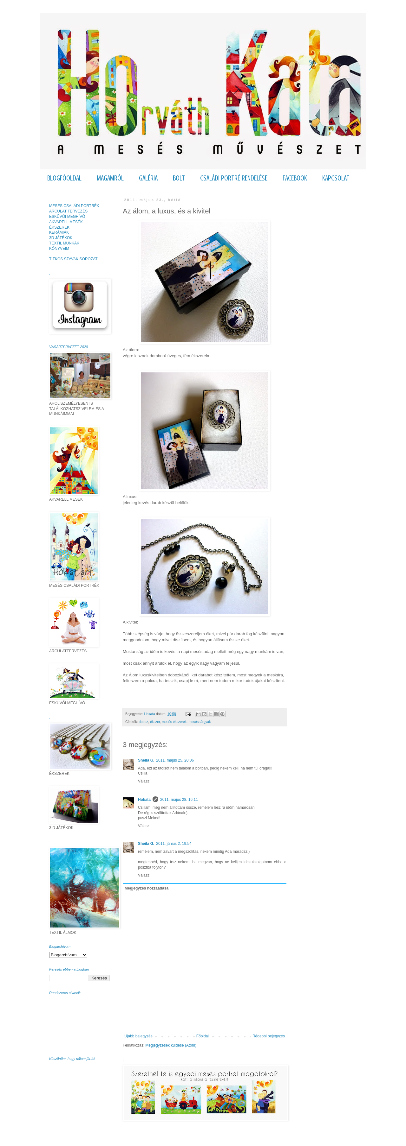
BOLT (179, 178)
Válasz (143, 781)
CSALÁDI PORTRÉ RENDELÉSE (233, 178)
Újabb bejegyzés (138, 1036)
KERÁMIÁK (59, 232)
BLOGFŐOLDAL (64, 178)
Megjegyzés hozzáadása (146, 888)
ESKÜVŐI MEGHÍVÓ (67, 216)
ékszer (155, 722)
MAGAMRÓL (110, 178)
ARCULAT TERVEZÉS (68, 211)
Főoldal (202, 1036)
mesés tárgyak (199, 722)
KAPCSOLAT (336, 178)
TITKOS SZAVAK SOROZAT (73, 259)
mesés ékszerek (174, 722)
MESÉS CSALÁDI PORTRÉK (74, 206)
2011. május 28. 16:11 (179, 799)
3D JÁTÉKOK (60, 238)
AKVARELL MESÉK (66, 222)
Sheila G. (146, 760)
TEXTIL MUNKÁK (64, 243)
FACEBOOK (295, 178)
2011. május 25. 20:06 (175, 760)
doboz (143, 722)
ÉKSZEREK (59, 227)
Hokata (144, 799)
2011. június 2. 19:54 (173, 843)
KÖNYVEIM (59, 248)
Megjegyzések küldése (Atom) (170, 1045)
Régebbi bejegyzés (268, 1036)
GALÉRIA (148, 178)
